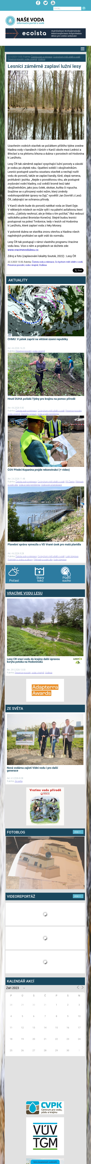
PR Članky (70, 481)
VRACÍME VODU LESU (25, 593)
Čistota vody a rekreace (41, 57)
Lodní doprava (71, 556)
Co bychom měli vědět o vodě (66, 57)
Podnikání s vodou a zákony (20, 559)
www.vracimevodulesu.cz (23, 249)
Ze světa (18, 781)
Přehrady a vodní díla (43, 559)
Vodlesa (41, 59)
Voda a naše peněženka (48, 414)
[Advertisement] (45, 1078)
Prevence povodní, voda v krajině (22, 59)
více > (77, 831)
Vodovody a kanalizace (51, 485)
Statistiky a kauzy (28, 414)
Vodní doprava (59, 559)
